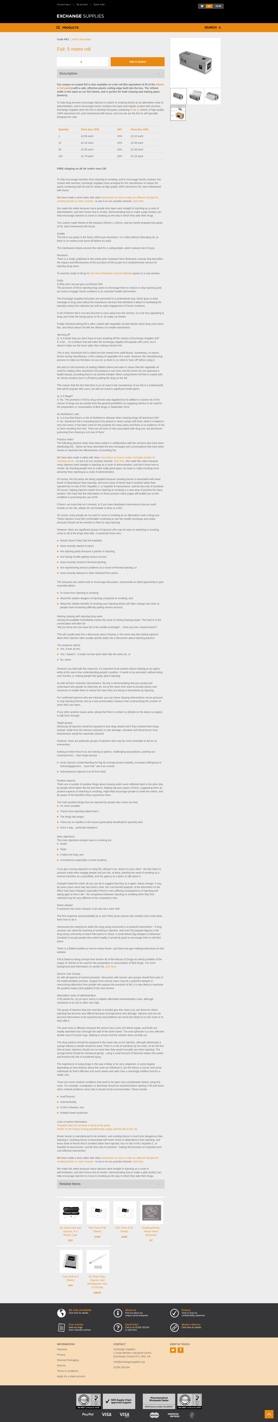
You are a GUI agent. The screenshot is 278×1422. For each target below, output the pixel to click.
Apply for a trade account (71, 1376)
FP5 (70, 1285)
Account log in (63, 4)
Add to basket (137, 61)
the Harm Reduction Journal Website (111, 273)
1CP (70, 1240)
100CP (97, 1292)
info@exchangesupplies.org (129, 1361)
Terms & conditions (67, 1370)
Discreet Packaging (68, 1360)
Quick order (99, 4)
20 (138, 109)
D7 (151, 1240)
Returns (61, 1365)
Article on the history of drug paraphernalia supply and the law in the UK (97, 1129)
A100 (97, 1236)
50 (131, 109)
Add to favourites (81, 39)
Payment (62, 1349)
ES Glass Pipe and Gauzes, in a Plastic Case (70, 1231)
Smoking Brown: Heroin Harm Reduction (151, 1231)
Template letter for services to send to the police (83, 1125)
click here (138, 201)
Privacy (61, 1354)
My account (82, 4)
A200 (124, 1236)
